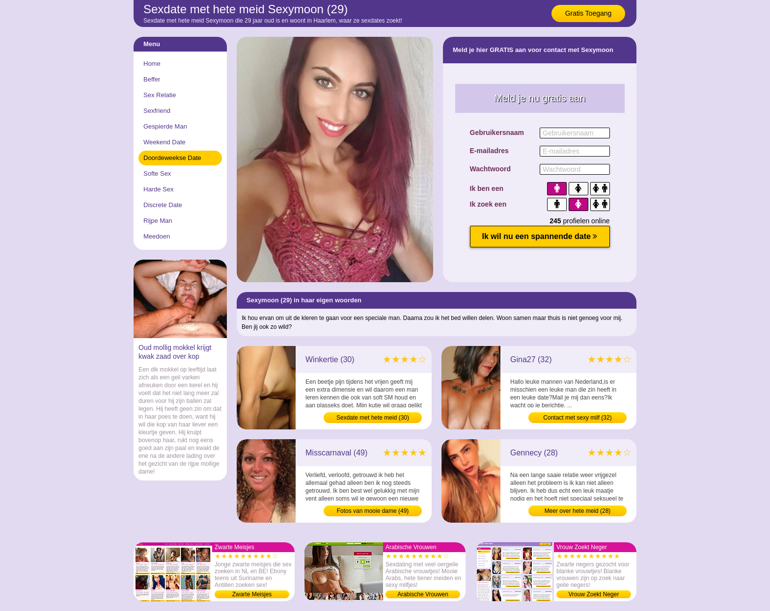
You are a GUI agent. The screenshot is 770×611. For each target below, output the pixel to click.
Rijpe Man (157, 220)
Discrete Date (162, 205)
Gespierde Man (165, 126)
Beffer (151, 79)
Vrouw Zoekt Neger (594, 594)
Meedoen (156, 236)
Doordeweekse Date (172, 157)
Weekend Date (164, 142)
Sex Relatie (159, 95)
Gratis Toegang (588, 13)
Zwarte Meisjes (252, 594)
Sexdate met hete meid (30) (372, 417)
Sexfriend (156, 110)
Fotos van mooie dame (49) (373, 510)
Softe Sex (157, 173)
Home (152, 63)
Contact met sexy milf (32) (577, 417)
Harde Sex (158, 189)
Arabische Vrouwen (422, 594)
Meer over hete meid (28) (578, 510)
